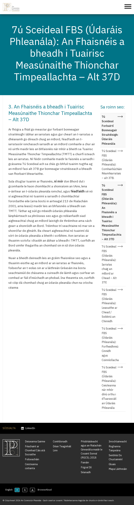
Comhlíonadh (60, 441)
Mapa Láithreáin (118, 469)
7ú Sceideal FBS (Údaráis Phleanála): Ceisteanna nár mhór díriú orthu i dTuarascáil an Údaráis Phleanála (109, 387)
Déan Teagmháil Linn (62, 448)
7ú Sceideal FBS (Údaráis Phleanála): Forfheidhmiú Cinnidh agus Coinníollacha (110, 344)
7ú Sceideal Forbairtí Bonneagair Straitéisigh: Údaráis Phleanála (110, 130)
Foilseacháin (32, 459)
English (9, 489)
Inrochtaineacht (118, 441)
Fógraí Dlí (86, 467)
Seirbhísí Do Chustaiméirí (115, 457)
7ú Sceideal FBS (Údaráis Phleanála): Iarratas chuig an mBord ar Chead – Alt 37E (109, 264)
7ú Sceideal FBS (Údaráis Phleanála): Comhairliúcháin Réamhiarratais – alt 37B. (112, 164)
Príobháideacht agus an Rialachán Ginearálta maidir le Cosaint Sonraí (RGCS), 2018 (91, 449)
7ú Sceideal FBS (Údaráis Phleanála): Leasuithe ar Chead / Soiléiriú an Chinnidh (109, 305)
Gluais (112, 464)
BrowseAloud (45, 489)
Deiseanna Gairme (35, 441)
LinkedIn (28, 428)
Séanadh (86, 472)
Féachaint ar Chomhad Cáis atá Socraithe (35, 450)
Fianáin (85, 462)
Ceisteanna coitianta (31, 466)
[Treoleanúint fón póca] (127, 7)
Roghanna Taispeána (114, 448)
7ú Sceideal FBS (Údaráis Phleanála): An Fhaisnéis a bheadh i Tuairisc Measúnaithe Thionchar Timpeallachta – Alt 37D (111, 212)
